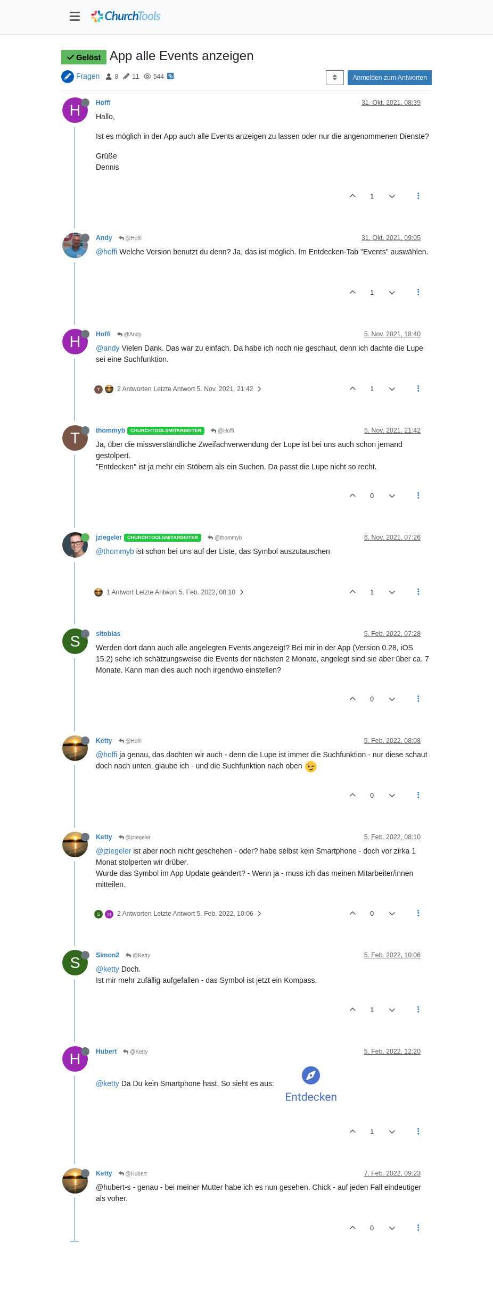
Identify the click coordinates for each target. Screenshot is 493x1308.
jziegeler (109, 537)
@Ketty (138, 955)
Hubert (106, 1051)
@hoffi (106, 251)
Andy (104, 238)
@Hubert (133, 1174)
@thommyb (225, 538)
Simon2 (107, 955)
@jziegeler (135, 837)
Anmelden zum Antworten (389, 77)
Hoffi (103, 102)
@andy (108, 348)
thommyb (110, 430)
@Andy (129, 334)
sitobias (108, 634)
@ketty (107, 969)
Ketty (104, 740)
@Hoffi (130, 238)
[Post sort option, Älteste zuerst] (334, 77)
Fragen (88, 76)
